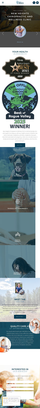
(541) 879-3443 (20, 383)
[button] (3, 33)
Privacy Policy (23, 398)
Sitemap (29, 398)
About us (20, 42)
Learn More (19, 145)
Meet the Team (19, 251)
